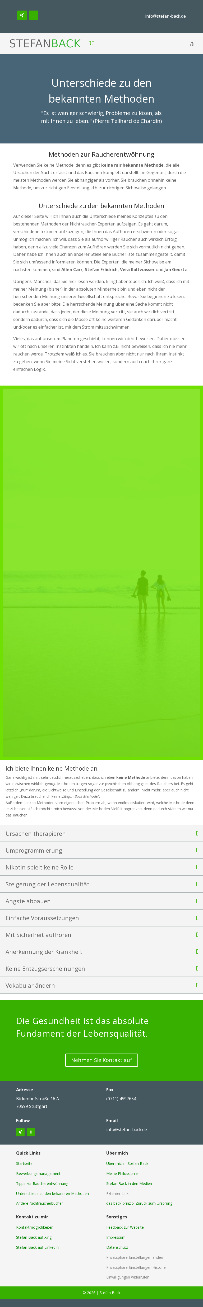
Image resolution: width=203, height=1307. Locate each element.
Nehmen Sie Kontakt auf (101, 1060)
